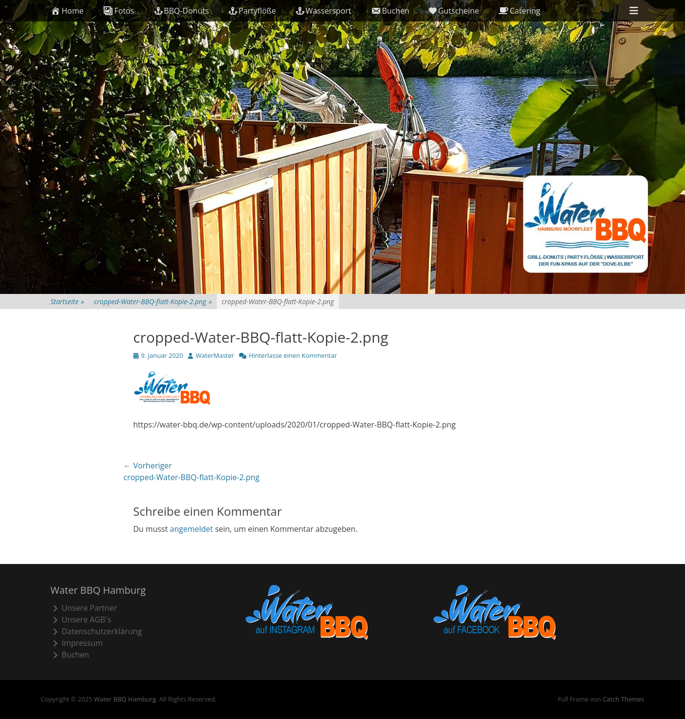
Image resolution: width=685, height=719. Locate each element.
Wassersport (324, 10)
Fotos (118, 10)
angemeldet (191, 529)
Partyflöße (252, 10)
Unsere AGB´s (81, 619)
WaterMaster (215, 355)
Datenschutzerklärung (96, 631)
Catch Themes (624, 699)
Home (67, 10)
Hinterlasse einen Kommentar (293, 355)
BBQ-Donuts (181, 10)
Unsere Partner (84, 607)
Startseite (67, 301)
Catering (519, 10)
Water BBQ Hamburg (125, 699)
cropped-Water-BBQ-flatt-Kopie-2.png (153, 301)
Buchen (390, 10)
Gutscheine (454, 10)
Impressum (77, 643)
